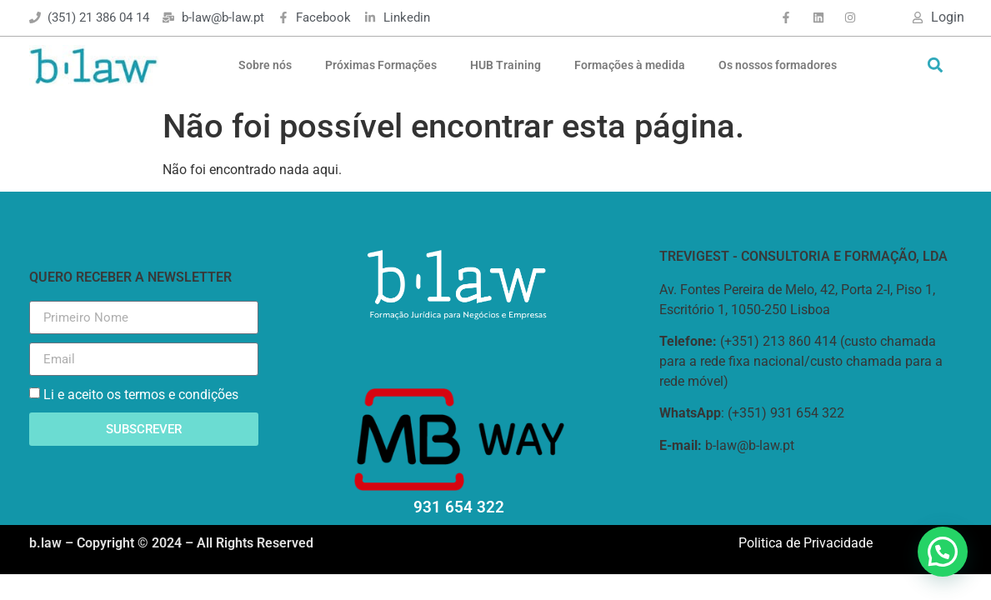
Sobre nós (265, 65)
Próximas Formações (381, 65)
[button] (935, 65)
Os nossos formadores (777, 65)
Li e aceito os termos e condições (140, 394)
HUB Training (505, 65)
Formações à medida (629, 65)
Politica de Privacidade (805, 543)
